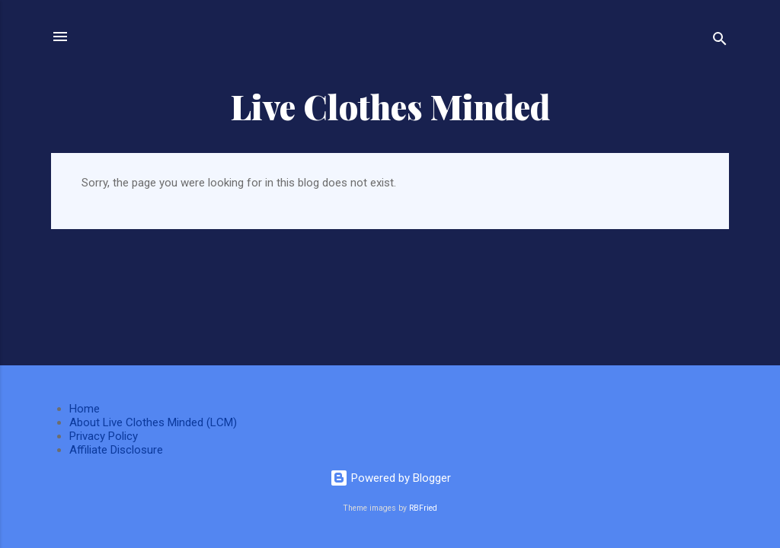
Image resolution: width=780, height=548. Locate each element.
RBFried (423, 508)
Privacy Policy (103, 436)
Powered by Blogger (390, 478)
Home (84, 409)
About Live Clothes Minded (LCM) (153, 422)
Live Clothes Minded (390, 106)
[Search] (720, 41)
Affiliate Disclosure (116, 450)
